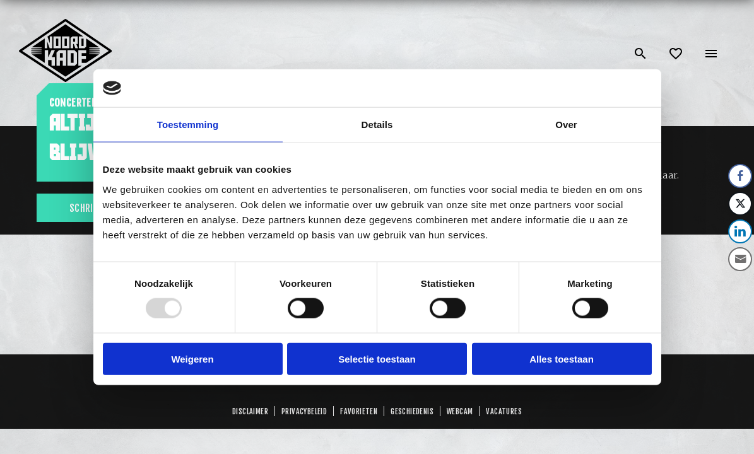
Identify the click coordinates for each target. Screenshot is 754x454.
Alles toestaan (561, 358)
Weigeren (192, 358)
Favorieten (358, 411)
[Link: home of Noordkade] (66, 24)
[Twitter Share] (740, 204)
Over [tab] (566, 124)
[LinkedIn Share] (740, 231)
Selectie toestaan (377, 358)
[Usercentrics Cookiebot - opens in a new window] (596, 88)
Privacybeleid (304, 411)
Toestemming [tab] (188, 124)
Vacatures (504, 411)
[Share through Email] (740, 259)
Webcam (460, 411)
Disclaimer (250, 411)
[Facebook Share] (740, 176)
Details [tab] (377, 124)
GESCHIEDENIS (412, 411)
